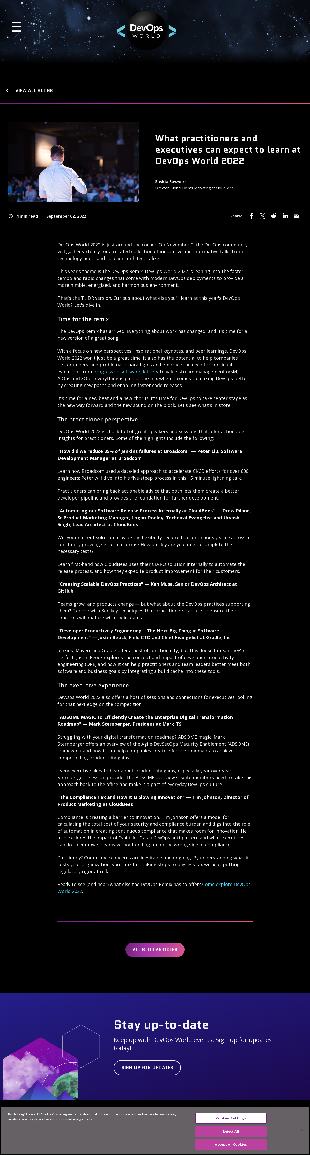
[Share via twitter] (263, 215)
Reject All (231, 1131)
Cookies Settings (231, 1118)
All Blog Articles (155, 949)
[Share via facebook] (251, 215)
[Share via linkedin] (285, 215)
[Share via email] (296, 216)
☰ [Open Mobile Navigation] (16, 26)
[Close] (301, 1130)
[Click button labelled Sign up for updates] (147, 1067)
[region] (155, 1131)
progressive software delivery (125, 371)
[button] (57, 30)
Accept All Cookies (231, 1144)
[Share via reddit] (274, 215)
